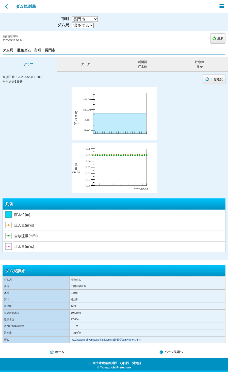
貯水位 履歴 (199, 64)
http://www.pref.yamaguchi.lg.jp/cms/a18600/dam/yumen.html (105, 339)
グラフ (28, 64)
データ (85, 64)
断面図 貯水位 (142, 64)
